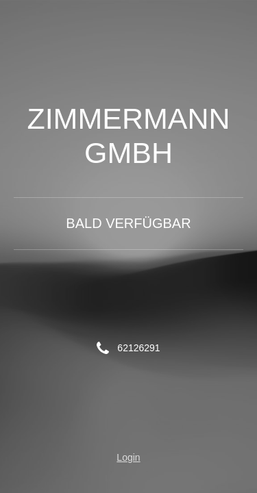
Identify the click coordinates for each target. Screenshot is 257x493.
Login (128, 457)
